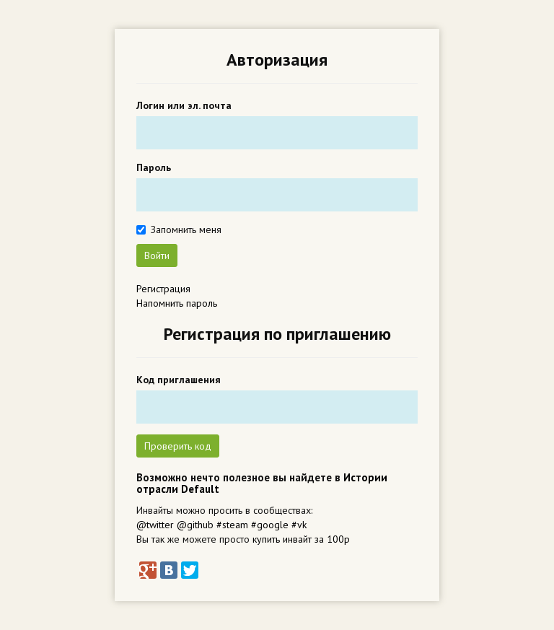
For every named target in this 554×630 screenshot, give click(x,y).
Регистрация (163, 288)
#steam (232, 524)
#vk (299, 524)
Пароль (153, 167)
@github (195, 524)
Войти (157, 255)
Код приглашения (178, 379)
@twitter (155, 524)
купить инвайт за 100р (301, 539)
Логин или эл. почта (184, 105)
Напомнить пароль (176, 303)
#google (270, 524)
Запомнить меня (186, 229)
